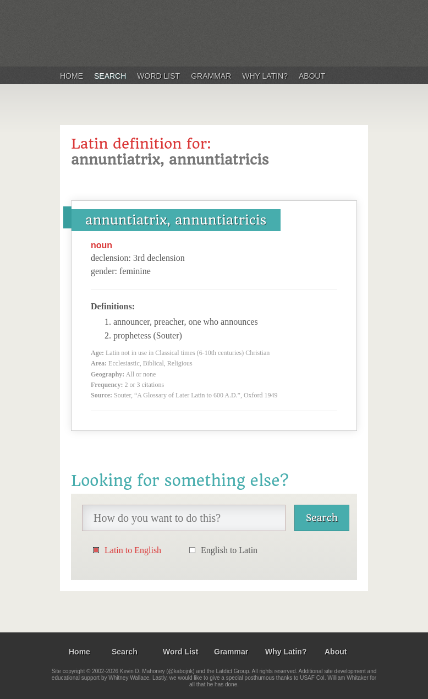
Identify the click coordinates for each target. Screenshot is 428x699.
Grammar (211, 76)
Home (71, 76)
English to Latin (229, 550)
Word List (158, 76)
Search (110, 76)
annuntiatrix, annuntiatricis (176, 220)
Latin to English (133, 550)
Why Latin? (265, 76)
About (312, 76)
